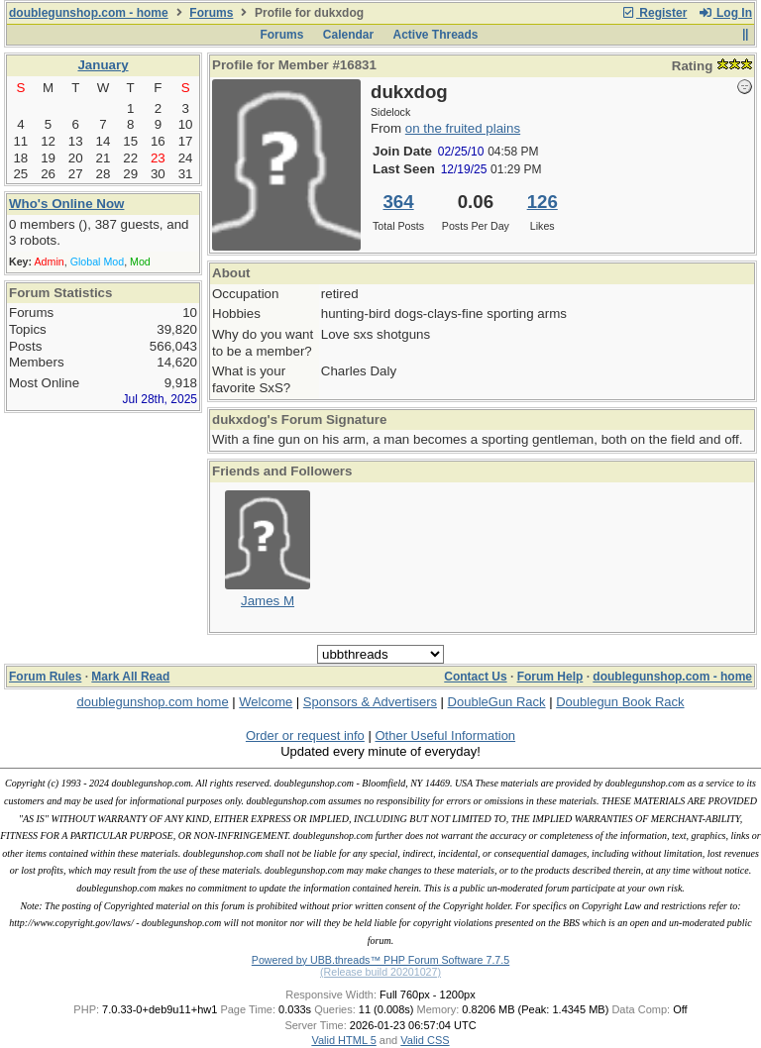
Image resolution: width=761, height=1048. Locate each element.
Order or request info (305, 735)
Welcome (265, 701)
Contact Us (475, 676)
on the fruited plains (462, 128)
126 (542, 201)
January (102, 64)
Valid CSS (424, 1040)
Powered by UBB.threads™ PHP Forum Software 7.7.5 (380, 960)
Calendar (348, 35)
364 (397, 201)
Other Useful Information (445, 735)
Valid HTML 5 (343, 1040)
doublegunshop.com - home (88, 13)
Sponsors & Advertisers (370, 701)
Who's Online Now (66, 203)
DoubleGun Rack (497, 701)
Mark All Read (130, 676)
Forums (211, 13)
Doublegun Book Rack (620, 701)
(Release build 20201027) (380, 972)
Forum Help (550, 676)
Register (654, 13)
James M (267, 600)
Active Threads (436, 35)
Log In (725, 13)
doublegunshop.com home (152, 701)
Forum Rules (45, 676)
